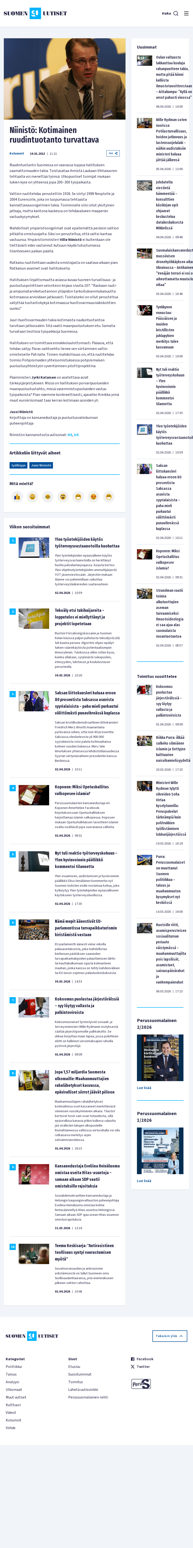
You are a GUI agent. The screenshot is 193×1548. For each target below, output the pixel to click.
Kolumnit (17, 153)
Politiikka (14, 1366)
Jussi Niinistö (41, 465)
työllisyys (18, 465)
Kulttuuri (13, 1405)
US (76, 434)
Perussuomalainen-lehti (88, 1397)
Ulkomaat (14, 1389)
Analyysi (12, 1382)
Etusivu (74, 1366)
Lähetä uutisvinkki (83, 1389)
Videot (11, 1412)
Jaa (113, 153)
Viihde (11, 1428)
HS (70, 434)
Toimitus (75, 1382)
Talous (11, 1374)
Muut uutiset (16, 1397)
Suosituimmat (80, 1374)
